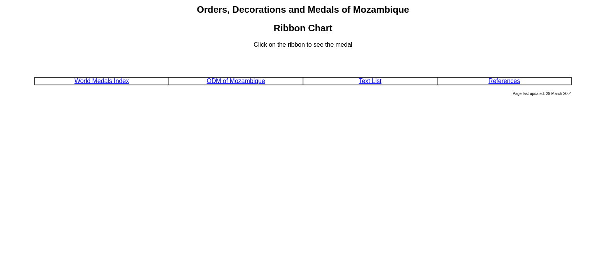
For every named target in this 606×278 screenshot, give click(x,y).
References (504, 81)
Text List (370, 81)
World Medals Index (102, 81)
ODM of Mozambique (236, 81)
